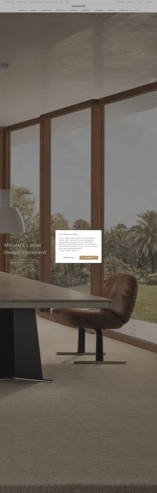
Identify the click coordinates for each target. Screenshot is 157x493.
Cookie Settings (68, 257)
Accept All (88, 257)
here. (77, 250)
